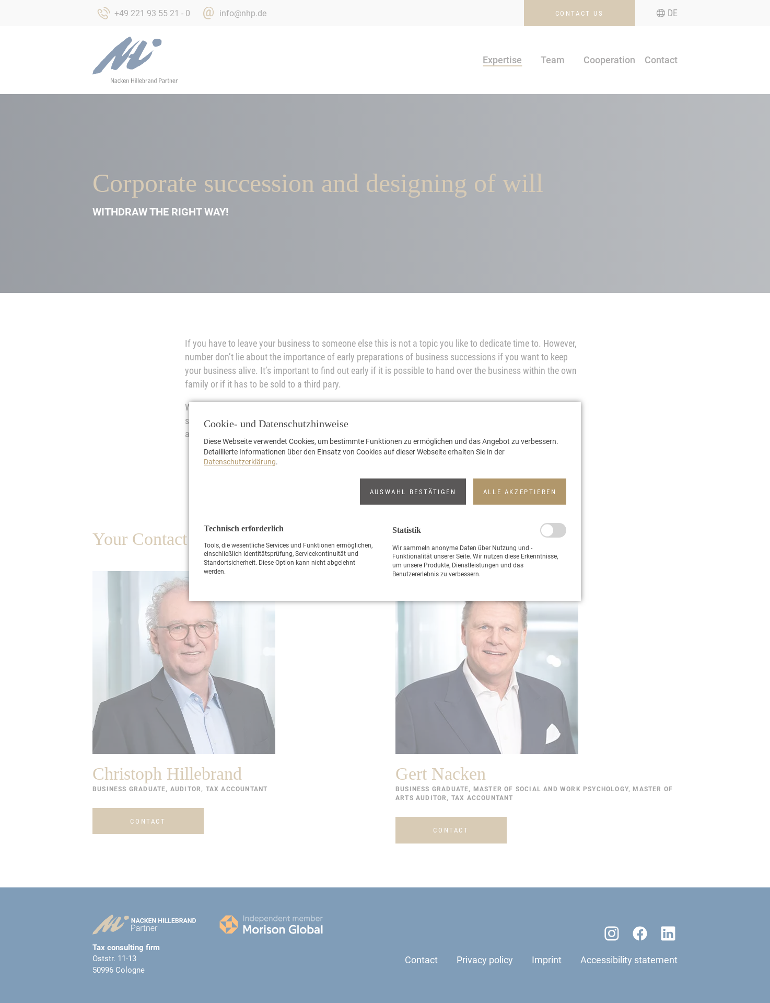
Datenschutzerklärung (240, 462)
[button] (413, 491)
